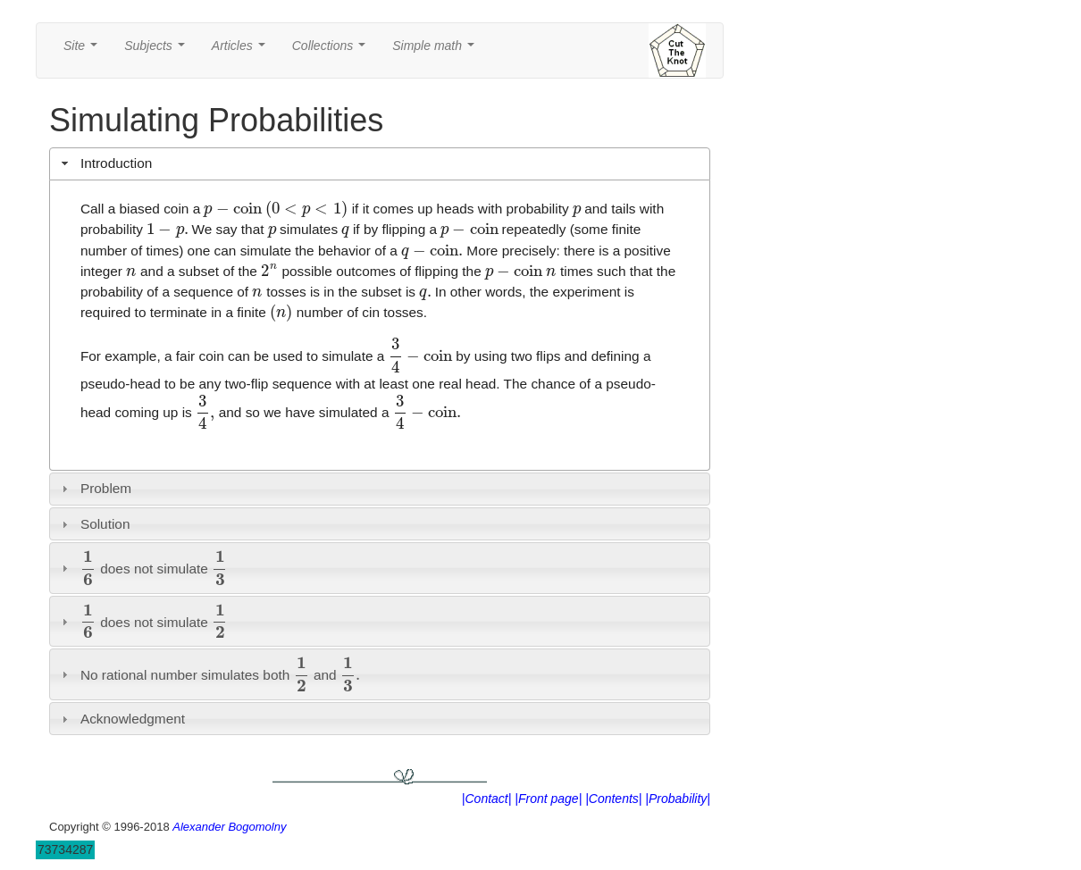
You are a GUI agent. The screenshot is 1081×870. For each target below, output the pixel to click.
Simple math (436, 50)
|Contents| (613, 798)
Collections (332, 50)
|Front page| (548, 798)
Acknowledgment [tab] (121, 718)
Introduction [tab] (105, 163)
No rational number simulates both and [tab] (209, 674)
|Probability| (677, 798)
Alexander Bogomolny (229, 826)
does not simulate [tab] (143, 568)
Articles (242, 50)
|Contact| (487, 798)
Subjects (157, 50)
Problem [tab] (94, 488)
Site (84, 50)
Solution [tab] (93, 523)
